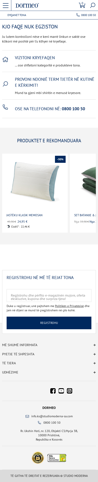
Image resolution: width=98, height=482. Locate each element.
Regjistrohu (49, 323)
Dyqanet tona (16, 15)
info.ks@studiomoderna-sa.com (52, 416)
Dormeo (49, 408)
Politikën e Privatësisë (69, 306)
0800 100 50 (88, 15)
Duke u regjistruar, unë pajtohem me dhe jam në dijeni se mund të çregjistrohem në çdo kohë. (48, 308)
